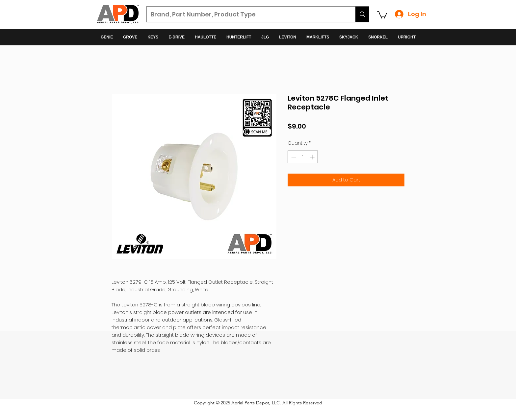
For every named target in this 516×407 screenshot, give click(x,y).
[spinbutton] (302, 157)
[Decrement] (293, 157)
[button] (382, 14)
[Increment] (312, 157)
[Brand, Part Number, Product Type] (246, 14)
